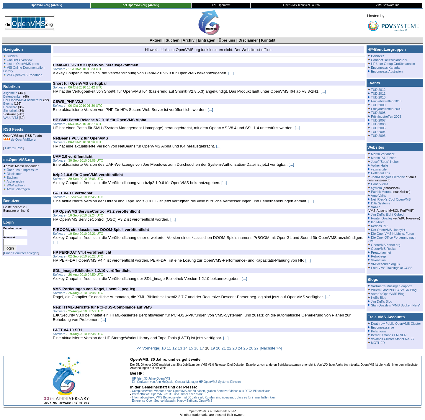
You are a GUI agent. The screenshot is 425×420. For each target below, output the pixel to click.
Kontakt (268, 40)
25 (245, 348)
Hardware (10, 107)
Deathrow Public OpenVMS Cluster (396, 323)
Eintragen (206, 40)
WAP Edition (15, 185)
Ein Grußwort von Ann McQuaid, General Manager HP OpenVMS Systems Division (186, 381)
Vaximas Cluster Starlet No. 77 (392, 339)
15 (191, 348)
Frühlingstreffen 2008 (386, 116)
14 (185, 348)
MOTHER (378, 342)
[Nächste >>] (271, 348)
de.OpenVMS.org (19, 139)
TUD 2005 (378, 128)
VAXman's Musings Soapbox (391, 286)
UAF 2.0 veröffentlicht (72, 156)
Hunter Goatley (382, 218)
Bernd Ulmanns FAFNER (388, 335)
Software (59, 69)
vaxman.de (379, 169)
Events (8, 103)
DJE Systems (380, 203)
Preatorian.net (381, 252)
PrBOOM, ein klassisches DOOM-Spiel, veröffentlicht (101, 229)
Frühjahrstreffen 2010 (386, 101)
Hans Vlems (379, 184)
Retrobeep (378, 256)
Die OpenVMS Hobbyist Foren (392, 233)
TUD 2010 (378, 97)
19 (212, 348)
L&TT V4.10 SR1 (67, 330)
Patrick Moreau (382, 191)
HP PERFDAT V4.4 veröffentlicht (82, 252)
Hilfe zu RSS (13, 148)
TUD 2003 (378, 135)
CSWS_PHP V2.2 (68, 101)
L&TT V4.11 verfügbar (72, 193)
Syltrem (376, 188)
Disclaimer (248, 40)
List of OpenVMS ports (23, 63)
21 (223, 348)
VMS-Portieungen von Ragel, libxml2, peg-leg (94, 289)
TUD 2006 (378, 124)
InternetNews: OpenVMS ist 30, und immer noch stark (167, 394)
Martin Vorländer (382, 154)
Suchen (172, 40)
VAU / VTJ (10, 117)
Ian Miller (377, 222)
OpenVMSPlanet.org (385, 245)
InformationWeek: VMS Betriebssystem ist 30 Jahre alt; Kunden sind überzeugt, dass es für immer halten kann (204, 397)
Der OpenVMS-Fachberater (22, 100)
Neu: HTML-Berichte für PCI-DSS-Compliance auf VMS (102, 307)
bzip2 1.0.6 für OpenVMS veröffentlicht (88, 175)
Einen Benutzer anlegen (21, 253)
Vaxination (378, 260)
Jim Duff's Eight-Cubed (387, 214)
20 (218, 348)
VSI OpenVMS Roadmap (24, 75)
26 (251, 348)
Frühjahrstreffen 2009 (386, 109)
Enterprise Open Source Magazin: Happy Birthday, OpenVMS (172, 400)
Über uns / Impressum (22, 170)
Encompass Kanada (385, 67)
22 (229, 348)
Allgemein (10, 93)
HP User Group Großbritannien (393, 63)
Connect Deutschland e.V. (389, 60)
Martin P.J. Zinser (383, 158)
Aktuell (156, 40)
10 (163, 348)
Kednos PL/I (379, 226)
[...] (231, 73)
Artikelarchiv (15, 181)
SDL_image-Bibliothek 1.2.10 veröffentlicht (92, 270)
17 (202, 348)
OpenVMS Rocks (383, 248)
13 (180, 348)
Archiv (188, 40)
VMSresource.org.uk (385, 264)
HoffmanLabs (380, 173)
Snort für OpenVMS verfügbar (80, 83)
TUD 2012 (378, 89)
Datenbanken (12, 96)
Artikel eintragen (18, 189)
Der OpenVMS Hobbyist (388, 230)
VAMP (375, 207)
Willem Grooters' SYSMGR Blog (393, 290)
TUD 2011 (378, 93)
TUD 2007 (378, 120)
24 (240, 348)
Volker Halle (379, 165)
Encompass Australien (387, 71)
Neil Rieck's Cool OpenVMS (391, 199)
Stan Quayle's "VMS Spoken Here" (395, 305)
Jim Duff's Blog (381, 301)
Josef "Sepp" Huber (385, 161)
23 (235, 348)
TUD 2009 (378, 105)
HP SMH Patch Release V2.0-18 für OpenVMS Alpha (99, 120)
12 (174, 348)
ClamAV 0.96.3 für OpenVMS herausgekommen (95, 65)
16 (196, 348)
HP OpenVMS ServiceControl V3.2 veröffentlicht (96, 211)
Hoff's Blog (378, 297)
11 (169, 348)
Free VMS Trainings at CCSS (392, 268)
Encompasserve (382, 327)
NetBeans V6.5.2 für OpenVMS (80, 138)
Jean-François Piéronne (388, 177)
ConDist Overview (19, 60)
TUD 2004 (378, 132)
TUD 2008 (378, 112)
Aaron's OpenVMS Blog (387, 294)
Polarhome (378, 331)
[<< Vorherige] (147, 348)
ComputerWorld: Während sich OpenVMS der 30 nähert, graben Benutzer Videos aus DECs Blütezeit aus (201, 391)
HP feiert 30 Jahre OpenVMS (151, 378)
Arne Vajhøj (379, 195)
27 (256, 348)
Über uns (227, 40)
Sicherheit (10, 110)
